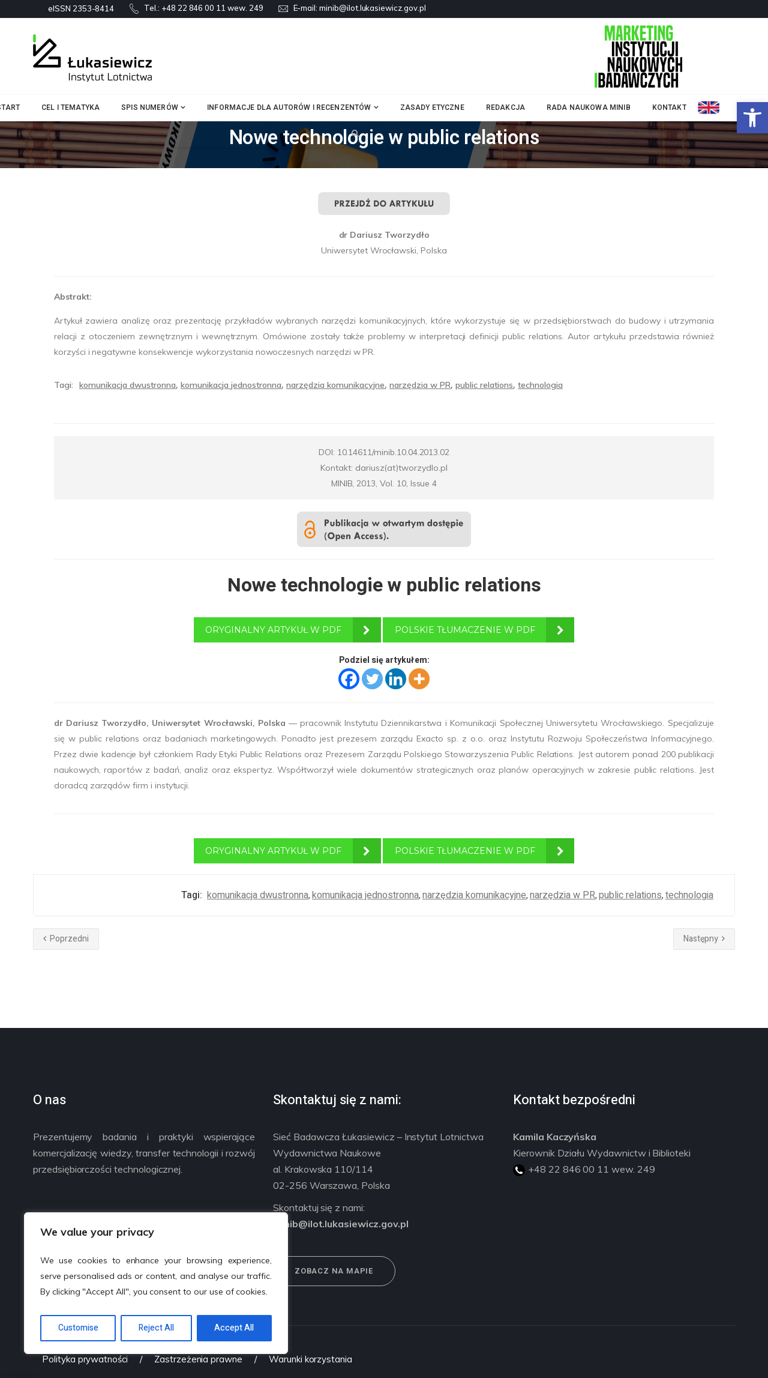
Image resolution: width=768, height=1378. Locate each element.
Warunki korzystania (310, 1359)
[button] (752, 117)
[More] (419, 678)
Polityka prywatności (85, 1359)
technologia (540, 384)
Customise (78, 1328)
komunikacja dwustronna (127, 384)
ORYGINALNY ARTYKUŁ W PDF (273, 629)
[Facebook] (348, 678)
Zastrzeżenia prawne (198, 1359)
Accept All (234, 1328)
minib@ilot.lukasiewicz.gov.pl (372, 8)
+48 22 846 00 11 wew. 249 (212, 8)
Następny (704, 938)
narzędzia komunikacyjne (335, 384)
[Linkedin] (395, 678)
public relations (484, 384)
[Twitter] (372, 678)
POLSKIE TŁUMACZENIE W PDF (465, 629)
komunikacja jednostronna (231, 384)
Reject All (156, 1328)
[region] (156, 1283)
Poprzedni (66, 938)
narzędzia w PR (420, 384)
